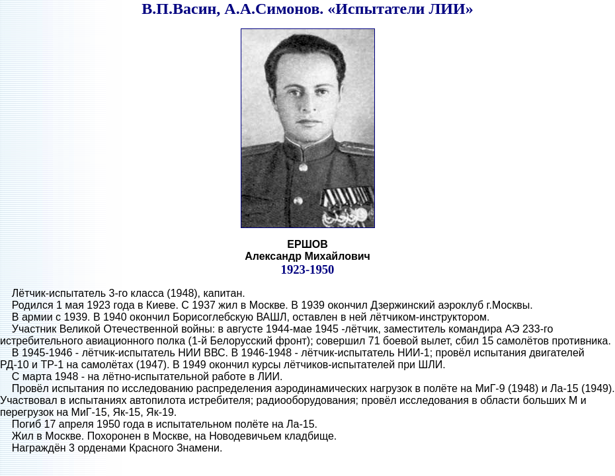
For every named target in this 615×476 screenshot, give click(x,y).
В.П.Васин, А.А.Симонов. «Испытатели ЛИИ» (307, 8)
